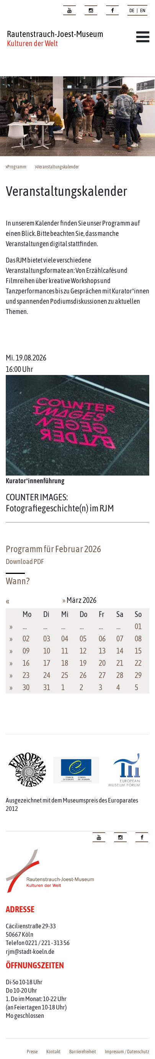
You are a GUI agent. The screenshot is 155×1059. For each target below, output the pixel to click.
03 (46, 638)
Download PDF (25, 562)
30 (26, 687)
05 (83, 638)
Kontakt (53, 1051)
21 (119, 662)
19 (83, 662)
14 (119, 650)
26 (83, 675)
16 (26, 662)
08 (138, 638)
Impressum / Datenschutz (127, 1051)
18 (64, 662)
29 (138, 675)
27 (102, 675)
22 (138, 662)
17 (46, 662)
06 (102, 638)
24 (46, 675)
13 (102, 650)
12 (83, 650)
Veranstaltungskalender (58, 167)
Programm (16, 167)
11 (64, 650)
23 (26, 675)
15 (138, 650)
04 (64, 638)
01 (138, 626)
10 (46, 650)
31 (46, 687)
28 (119, 675)
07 (119, 638)
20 (102, 662)
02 (26, 638)
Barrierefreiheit (82, 1051)
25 (64, 675)
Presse (32, 1051)
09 (26, 650)
